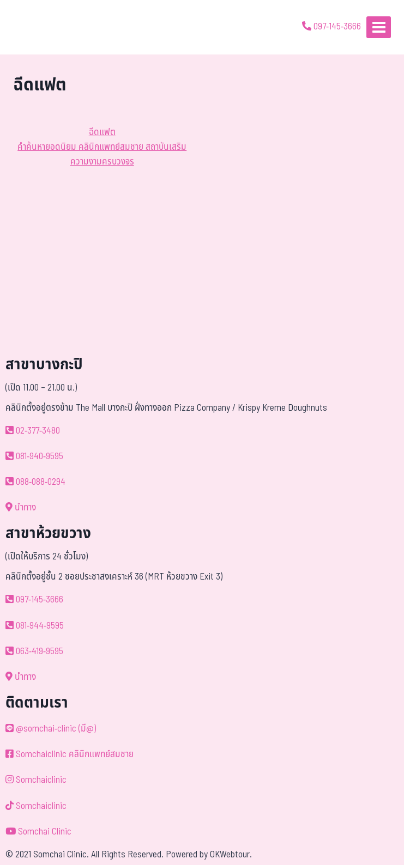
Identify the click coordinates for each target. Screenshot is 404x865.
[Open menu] (378, 27)
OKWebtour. (231, 855)
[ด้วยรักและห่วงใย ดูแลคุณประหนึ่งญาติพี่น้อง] (39, 27)
